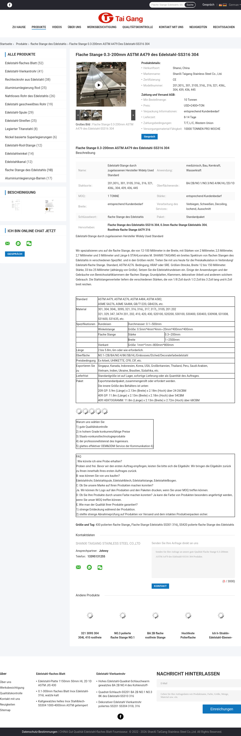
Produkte (39, 27)
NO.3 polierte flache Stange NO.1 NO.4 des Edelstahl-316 (122, 635)
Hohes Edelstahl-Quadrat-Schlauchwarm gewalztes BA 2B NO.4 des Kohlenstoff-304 (123, 684)
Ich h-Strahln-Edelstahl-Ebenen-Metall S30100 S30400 (220, 635)
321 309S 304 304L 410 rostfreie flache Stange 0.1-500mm (89, 635)
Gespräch (208, 4)
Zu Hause (19, 27)
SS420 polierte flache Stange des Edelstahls (206, 524)
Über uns (74, 27)
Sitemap (5, 710)
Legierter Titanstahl (19, 129)
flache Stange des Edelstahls (48, 44)
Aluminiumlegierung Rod (22, 88)
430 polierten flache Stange (113, 524)
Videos (57, 27)
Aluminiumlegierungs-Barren (25, 178)
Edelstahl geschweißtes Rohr (25, 104)
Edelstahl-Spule (16, 112)
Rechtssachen (224, 27)
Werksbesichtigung (101, 27)
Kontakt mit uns (171, 27)
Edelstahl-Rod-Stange (20, 145)
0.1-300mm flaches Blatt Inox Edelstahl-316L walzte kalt (63, 693)
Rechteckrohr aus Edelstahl (24, 79)
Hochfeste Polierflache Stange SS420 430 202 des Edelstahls (188, 635)
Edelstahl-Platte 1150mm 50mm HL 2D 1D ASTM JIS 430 (65, 683)
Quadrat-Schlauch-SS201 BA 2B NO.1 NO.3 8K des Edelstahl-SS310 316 (125, 694)
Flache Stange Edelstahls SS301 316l (155, 524)
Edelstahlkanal (15, 162)
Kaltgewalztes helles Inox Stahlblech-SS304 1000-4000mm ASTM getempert (63, 703)
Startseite (6, 44)
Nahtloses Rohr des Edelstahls (27, 96)
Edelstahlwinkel (16, 154)
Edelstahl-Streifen (17, 121)
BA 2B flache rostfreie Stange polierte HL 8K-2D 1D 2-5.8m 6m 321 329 (155, 635)
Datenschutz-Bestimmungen (39, 731)
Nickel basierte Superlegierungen (28, 137)
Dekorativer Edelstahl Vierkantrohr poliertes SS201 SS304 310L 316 (120, 704)
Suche (190, 4)
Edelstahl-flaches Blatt (21, 63)
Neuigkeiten (198, 27)
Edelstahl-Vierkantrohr (21, 71)
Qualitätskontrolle (138, 27)
